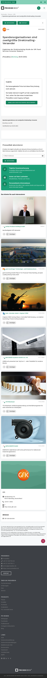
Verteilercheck (5, 652)
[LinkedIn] (4, 658)
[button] (4, 234)
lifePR (3, 655)
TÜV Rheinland (9, 402)
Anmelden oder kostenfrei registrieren (21, 102)
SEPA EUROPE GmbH (11, 446)
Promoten (4, 604)
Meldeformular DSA (6, 645)
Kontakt (23, 23)
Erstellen (3, 602)
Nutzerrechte (5, 647)
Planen (3, 599)
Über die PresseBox (8, 580)
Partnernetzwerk (6, 583)
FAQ (2, 588)
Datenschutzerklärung (7, 640)
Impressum (4, 650)
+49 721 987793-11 (9, 563)
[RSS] (6, 658)
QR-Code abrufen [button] (9, 518)
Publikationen (5, 623)
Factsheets (4, 621)
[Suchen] (38, 8)
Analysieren (4, 607)
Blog (2, 628)
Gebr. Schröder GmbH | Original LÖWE (16, 313)
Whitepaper (4, 618)
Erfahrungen (5, 585)
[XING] (10, 658)
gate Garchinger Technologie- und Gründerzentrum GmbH (22, 269)
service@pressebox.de (6, 536)
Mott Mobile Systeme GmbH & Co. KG (16, 357)
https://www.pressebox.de (11, 568)
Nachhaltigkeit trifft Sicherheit (11, 230)
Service (3, 590)
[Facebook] (1, 658)
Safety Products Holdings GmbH (15, 226)
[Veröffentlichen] (43, 541)
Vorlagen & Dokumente (8, 626)
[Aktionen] (42, 23)
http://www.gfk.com (10, 507)
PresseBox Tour (9, 2)
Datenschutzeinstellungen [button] (8, 642)
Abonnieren (9, 23)
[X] (8, 658)
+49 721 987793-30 (9, 561)
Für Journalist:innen (7, 609)
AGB (2, 637)
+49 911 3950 (8, 501)
